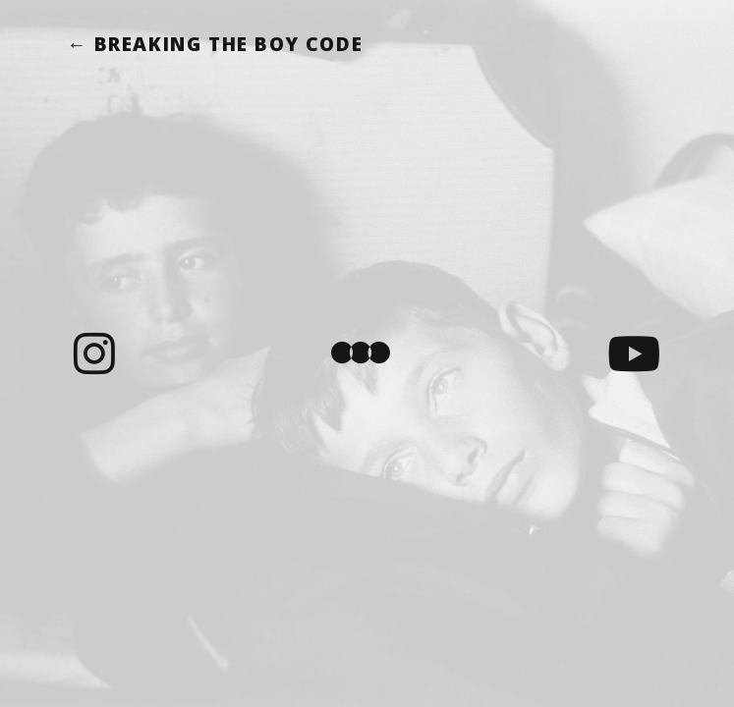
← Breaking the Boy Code (215, 43)
